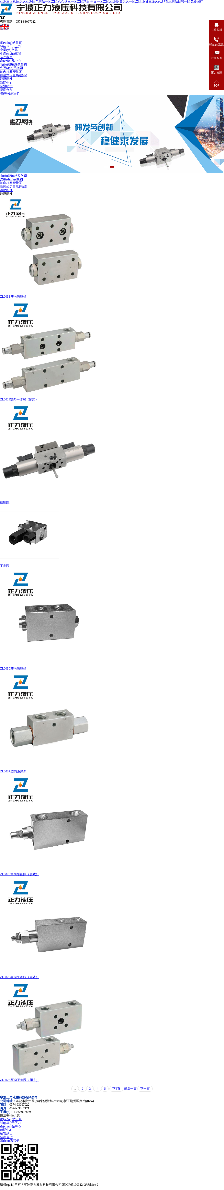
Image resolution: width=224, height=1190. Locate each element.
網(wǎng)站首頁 (11, 42)
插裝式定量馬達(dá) (13, 75)
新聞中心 (6, 82)
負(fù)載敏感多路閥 (13, 64)
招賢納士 (6, 86)
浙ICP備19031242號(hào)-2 (80, 1184)
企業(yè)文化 (9, 50)
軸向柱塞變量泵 (11, 71)
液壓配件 (6, 78)
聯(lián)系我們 (9, 93)
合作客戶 (6, 57)
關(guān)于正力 (10, 46)
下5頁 (116, 1088)
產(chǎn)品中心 (10, 61)
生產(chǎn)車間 (10, 53)
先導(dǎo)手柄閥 (11, 68)
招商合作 (6, 89)
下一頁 (145, 1088)
